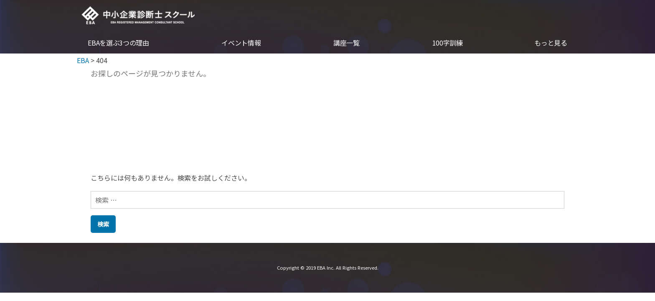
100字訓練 (447, 43)
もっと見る (550, 43)
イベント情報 (241, 43)
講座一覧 (346, 43)
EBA (139, 15)
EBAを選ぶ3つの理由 (118, 43)
